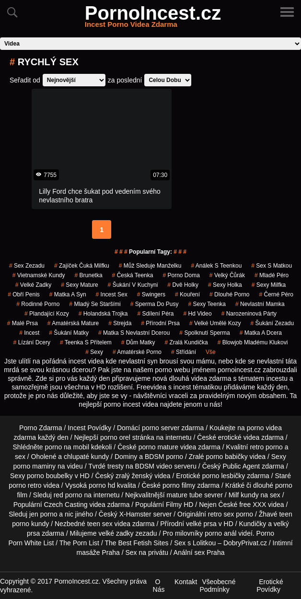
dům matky (138, 342)
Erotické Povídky (269, 585)
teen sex (100, 524)
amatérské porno (137, 352)
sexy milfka (269, 285)
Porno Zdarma (40, 428)
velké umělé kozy (215, 323)
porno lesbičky (223, 476)
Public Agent (241, 466)
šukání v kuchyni (133, 285)
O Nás (159, 585)
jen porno (43, 514)
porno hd (102, 485)
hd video (197, 313)
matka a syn (67, 294)
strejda (119, 323)
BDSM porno (164, 456)
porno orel (115, 437)
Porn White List (31, 543)
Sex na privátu (146, 552)
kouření (187, 294)
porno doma (180, 275)
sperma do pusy (154, 304)
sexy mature (79, 285)
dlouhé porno (229, 294)
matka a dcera (261, 332)
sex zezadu (27, 265)
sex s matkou (271, 265)
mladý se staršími (94, 304)
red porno (68, 495)
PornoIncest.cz (153, 19)
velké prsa (201, 524)
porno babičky (227, 456)
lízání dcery (31, 342)
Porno (265, 533)
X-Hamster (135, 514)
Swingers (151, 294)
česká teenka (132, 275)
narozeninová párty (249, 313)
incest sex (111, 294)
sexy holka (225, 285)
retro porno (266, 447)
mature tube (184, 495)
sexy (94, 352)
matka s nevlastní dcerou (134, 332)
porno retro (25, 485)
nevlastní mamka (260, 304)
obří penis (24, 294)
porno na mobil (67, 447)
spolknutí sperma (204, 332)
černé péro (276, 294)
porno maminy (34, 466)
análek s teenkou (216, 265)
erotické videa (238, 437)
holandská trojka (103, 313)
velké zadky (33, 285)
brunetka (89, 275)
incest (29, 332)
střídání (183, 352)
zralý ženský (134, 476)
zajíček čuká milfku (81, 265)
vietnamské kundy (38, 275)
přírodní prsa (160, 323)
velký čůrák (227, 275)
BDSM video (154, 466)
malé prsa (22, 323)
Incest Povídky (89, 428)
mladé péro (272, 275)
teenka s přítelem (86, 342)
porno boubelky (50, 476)
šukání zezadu (272, 323)
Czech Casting (65, 504)
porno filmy (178, 485)
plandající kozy (46, 313)
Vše (211, 352)
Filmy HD (180, 504)
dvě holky (182, 285)
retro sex (221, 514)
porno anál (220, 533)
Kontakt (185, 582)
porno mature (158, 447)
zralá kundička (186, 342)
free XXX (252, 504)
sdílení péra (155, 313)
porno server (161, 428)
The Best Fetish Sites (136, 543)
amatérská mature (73, 323)
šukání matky (69, 332)
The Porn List (79, 543)
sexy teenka (207, 304)
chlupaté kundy (86, 456)
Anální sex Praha (199, 552)
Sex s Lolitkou (195, 543)
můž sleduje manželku (150, 265)
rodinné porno (37, 304)
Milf (234, 495)
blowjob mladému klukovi (253, 342)
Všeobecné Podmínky (217, 585)
